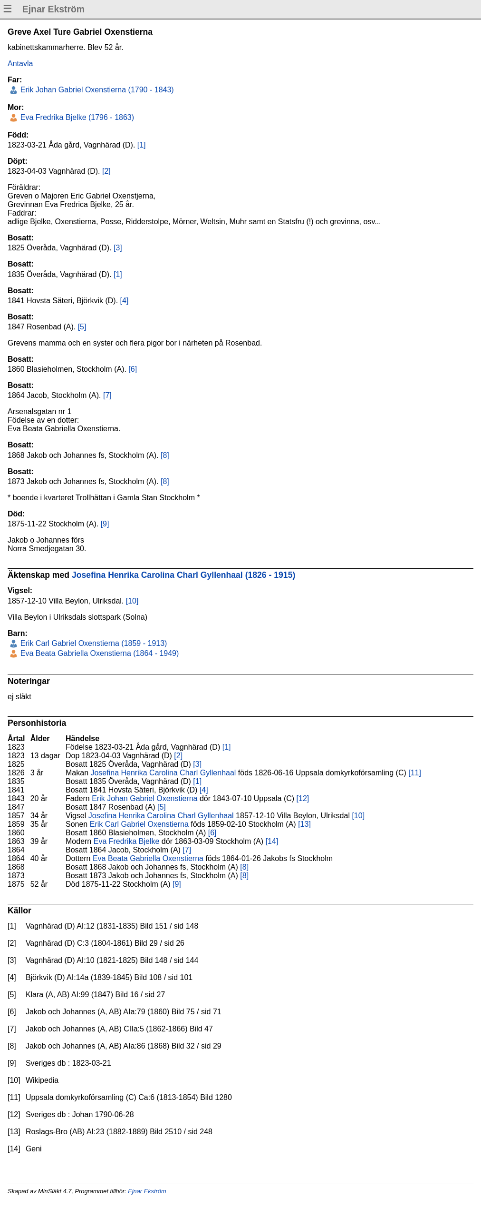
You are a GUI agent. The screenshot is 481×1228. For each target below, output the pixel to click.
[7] (107, 395)
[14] (272, 841)
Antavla (20, 63)
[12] (303, 798)
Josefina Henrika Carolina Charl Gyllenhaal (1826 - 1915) (183, 575)
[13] (304, 824)
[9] (105, 524)
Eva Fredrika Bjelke (127, 841)
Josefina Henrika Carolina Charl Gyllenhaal (163, 773)
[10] (132, 601)
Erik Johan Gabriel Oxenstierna (144, 798)
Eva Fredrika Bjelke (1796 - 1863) (76, 117)
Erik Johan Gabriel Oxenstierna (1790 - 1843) (95, 90)
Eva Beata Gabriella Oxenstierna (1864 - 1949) (98, 653)
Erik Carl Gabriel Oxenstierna (139, 824)
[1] (141, 145)
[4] (124, 301)
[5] (82, 327)
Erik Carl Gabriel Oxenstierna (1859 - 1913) (92, 643)
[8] (165, 455)
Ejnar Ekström (147, 1191)
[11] (414, 773)
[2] (106, 171)
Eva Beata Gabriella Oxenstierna (148, 858)
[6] (132, 369)
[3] (118, 248)
